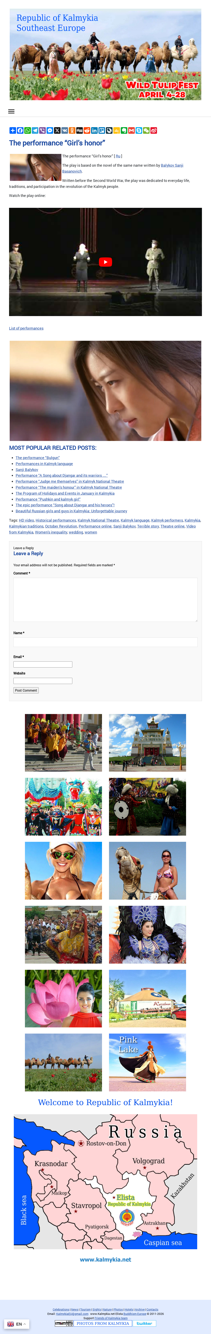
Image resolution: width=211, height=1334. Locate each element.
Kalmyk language (135, 520)
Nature (107, 1309)
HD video (26, 520)
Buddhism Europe (134, 1314)
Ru (118, 156)
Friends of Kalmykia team (111, 1318)
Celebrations (61, 1309)
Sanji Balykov (27, 469)
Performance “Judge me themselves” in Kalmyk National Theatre (70, 481)
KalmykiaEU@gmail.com (72, 1314)
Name (18, 633)
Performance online (95, 526)
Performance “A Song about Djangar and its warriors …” (62, 475)
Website (19, 673)
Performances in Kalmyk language (44, 463)
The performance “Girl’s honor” (57, 142)
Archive (140, 1309)
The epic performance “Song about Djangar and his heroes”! (65, 504)
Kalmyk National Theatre (98, 520)
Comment (21, 573)
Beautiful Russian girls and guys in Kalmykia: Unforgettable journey (71, 510)
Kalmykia (192, 520)
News (74, 1309)
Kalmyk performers (167, 520)
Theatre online (173, 526)
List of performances (26, 328)
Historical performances (56, 520)
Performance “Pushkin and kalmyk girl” (48, 499)
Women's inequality (51, 532)
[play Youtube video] (105, 262)
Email (18, 657)
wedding (76, 532)
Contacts (152, 1309)
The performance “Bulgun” (38, 457)
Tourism (85, 1309)
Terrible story (148, 526)
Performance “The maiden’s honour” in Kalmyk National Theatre (69, 487)
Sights (97, 1309)
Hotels (129, 1309)
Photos (118, 1309)
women (91, 532)
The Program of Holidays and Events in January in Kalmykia (65, 493)
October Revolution (61, 526)
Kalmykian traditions (26, 526)
